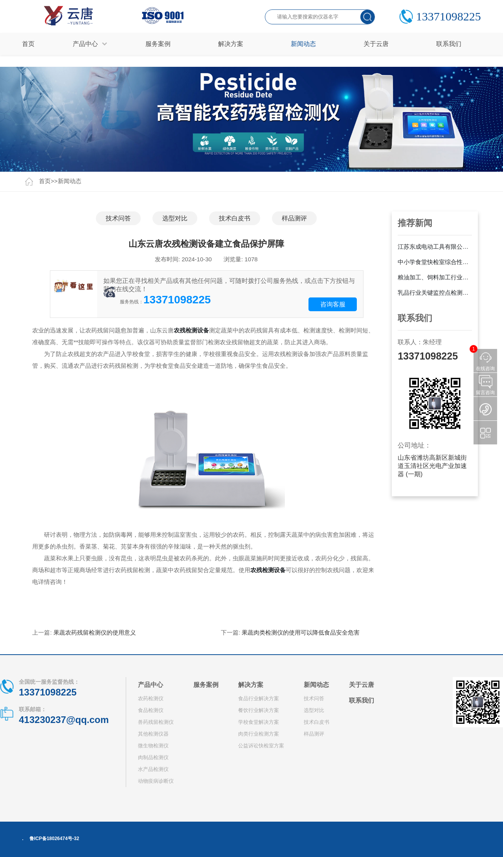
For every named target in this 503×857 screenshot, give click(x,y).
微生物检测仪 (153, 746)
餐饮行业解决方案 (258, 710)
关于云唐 (361, 684)
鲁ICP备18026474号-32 (54, 838)
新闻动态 (69, 181)
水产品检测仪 (153, 769)
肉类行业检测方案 (258, 734)
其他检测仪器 (153, 734)
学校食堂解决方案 (258, 722)
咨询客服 (332, 304)
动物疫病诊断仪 (156, 781)
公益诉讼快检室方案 (261, 746)
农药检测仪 (150, 698)
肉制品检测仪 (153, 757)
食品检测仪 (150, 710)
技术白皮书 (234, 218)
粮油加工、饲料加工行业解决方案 (435, 277)
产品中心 (150, 684)
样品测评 (294, 218)
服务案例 (205, 684)
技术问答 (118, 218)
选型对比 (174, 218)
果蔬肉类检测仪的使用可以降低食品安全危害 (301, 632)
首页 (28, 43)
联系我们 (361, 700)
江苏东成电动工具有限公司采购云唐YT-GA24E (435, 246)
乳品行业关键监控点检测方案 (435, 292)
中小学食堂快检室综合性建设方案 (435, 262)
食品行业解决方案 (258, 698)
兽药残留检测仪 (156, 722)
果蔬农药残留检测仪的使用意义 (94, 632)
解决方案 (250, 684)
